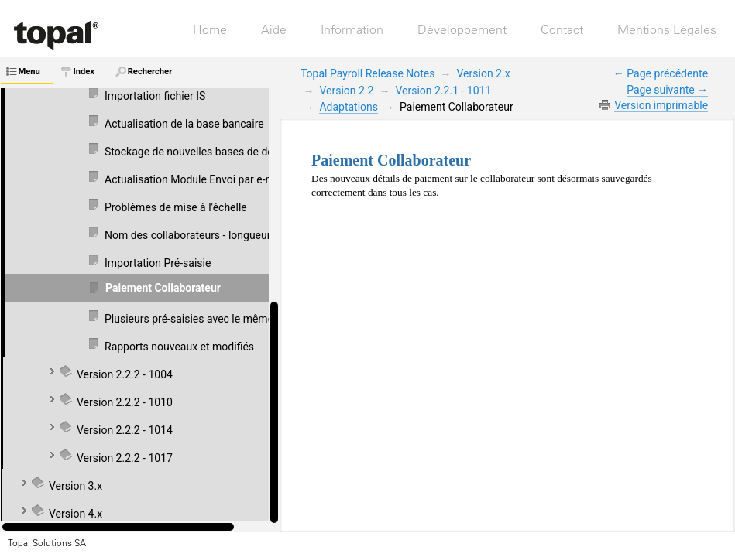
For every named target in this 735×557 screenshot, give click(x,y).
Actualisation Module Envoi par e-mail (195, 179)
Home (210, 29)
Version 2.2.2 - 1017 (125, 458)
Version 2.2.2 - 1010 (125, 402)
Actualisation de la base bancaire (184, 124)
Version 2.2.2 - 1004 (125, 374)
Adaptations (348, 107)
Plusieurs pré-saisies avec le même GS (197, 319)
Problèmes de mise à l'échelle (176, 207)
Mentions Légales (666, 29)
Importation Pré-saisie (158, 263)
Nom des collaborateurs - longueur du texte (208, 235)
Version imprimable (661, 105)
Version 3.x (75, 486)
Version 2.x (483, 73)
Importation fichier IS (155, 96)
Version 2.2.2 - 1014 (125, 430)
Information (352, 29)
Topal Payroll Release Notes (368, 73)
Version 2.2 (346, 90)
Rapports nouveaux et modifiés (179, 346)
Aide (274, 29)
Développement (462, 29)
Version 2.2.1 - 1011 (443, 90)
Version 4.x (75, 513)
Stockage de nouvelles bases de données (204, 151)
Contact (562, 29)
